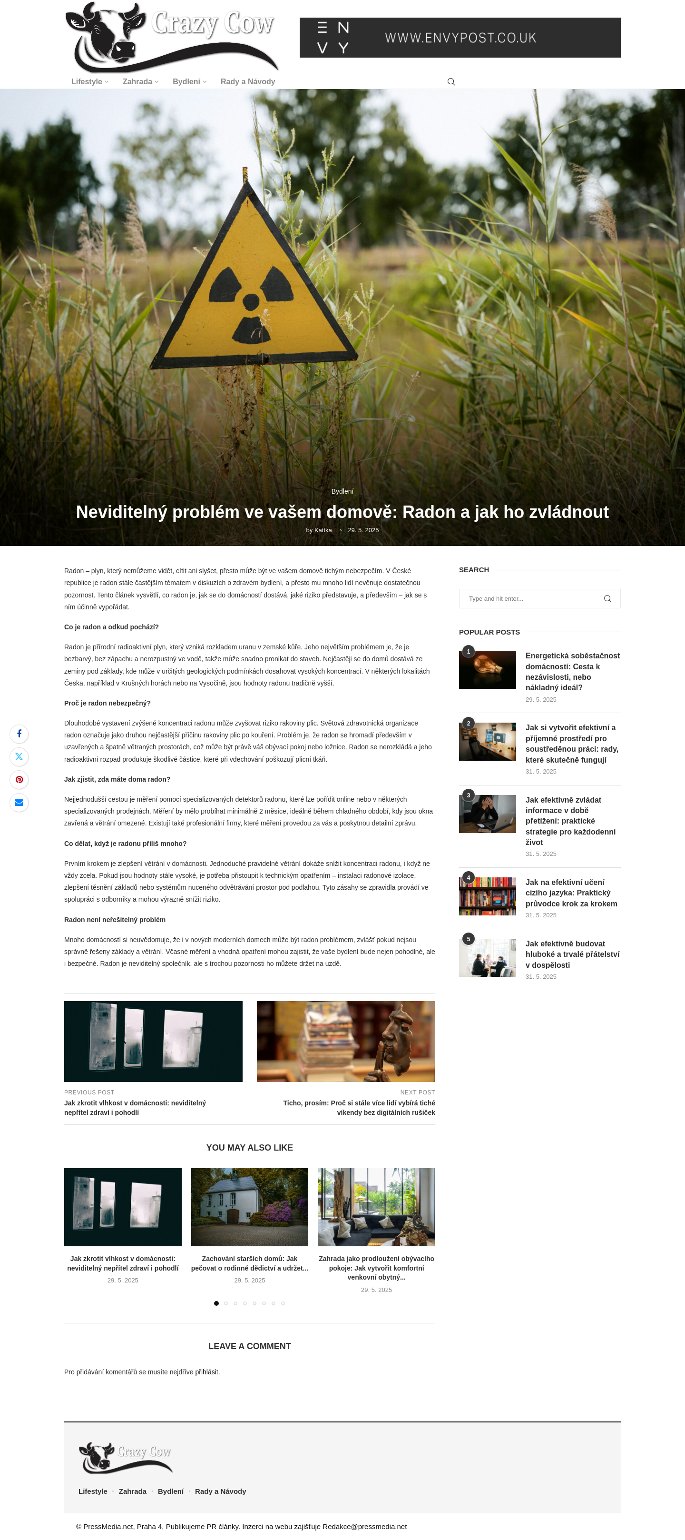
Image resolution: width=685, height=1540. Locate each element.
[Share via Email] (19, 802)
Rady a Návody (248, 82)
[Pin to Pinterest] (19, 779)
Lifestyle (86, 82)
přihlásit (206, 1372)
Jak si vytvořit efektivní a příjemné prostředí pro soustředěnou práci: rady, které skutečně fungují (572, 744)
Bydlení (186, 82)
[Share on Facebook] (19, 734)
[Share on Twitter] (19, 756)
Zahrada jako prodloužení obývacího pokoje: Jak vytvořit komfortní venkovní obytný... (376, 1268)
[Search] (451, 82)
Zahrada (137, 82)
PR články (222, 1526)
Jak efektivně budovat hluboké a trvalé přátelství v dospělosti (572, 954)
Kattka (323, 530)
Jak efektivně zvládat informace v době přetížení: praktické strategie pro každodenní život (571, 821)
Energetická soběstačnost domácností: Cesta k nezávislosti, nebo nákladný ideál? (573, 672)
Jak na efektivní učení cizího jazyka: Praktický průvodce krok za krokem (571, 893)
